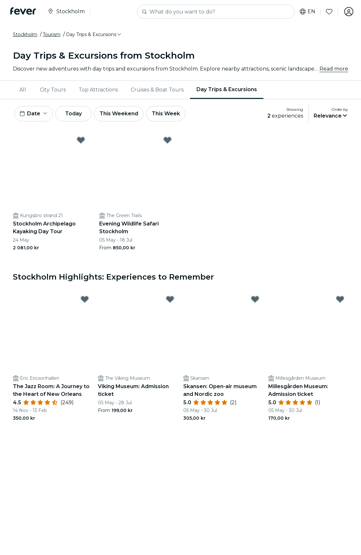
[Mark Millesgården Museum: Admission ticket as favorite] (340, 299)
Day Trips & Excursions (226, 89)
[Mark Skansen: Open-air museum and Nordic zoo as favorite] (255, 299)
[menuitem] (23, 90)
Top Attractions (98, 90)
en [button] (307, 11)
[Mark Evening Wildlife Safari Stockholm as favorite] (167, 140)
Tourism (52, 34)
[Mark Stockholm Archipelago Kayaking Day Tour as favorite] (81, 140)
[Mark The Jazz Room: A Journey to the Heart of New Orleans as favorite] (85, 299)
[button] (94, 34)
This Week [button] (166, 113)
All (22, 90)
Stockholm (25, 34)
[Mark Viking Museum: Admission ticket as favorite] (170, 299)
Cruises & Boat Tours (157, 90)
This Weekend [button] (119, 113)
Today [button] (73, 113)
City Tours (53, 90)
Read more (333, 69)
